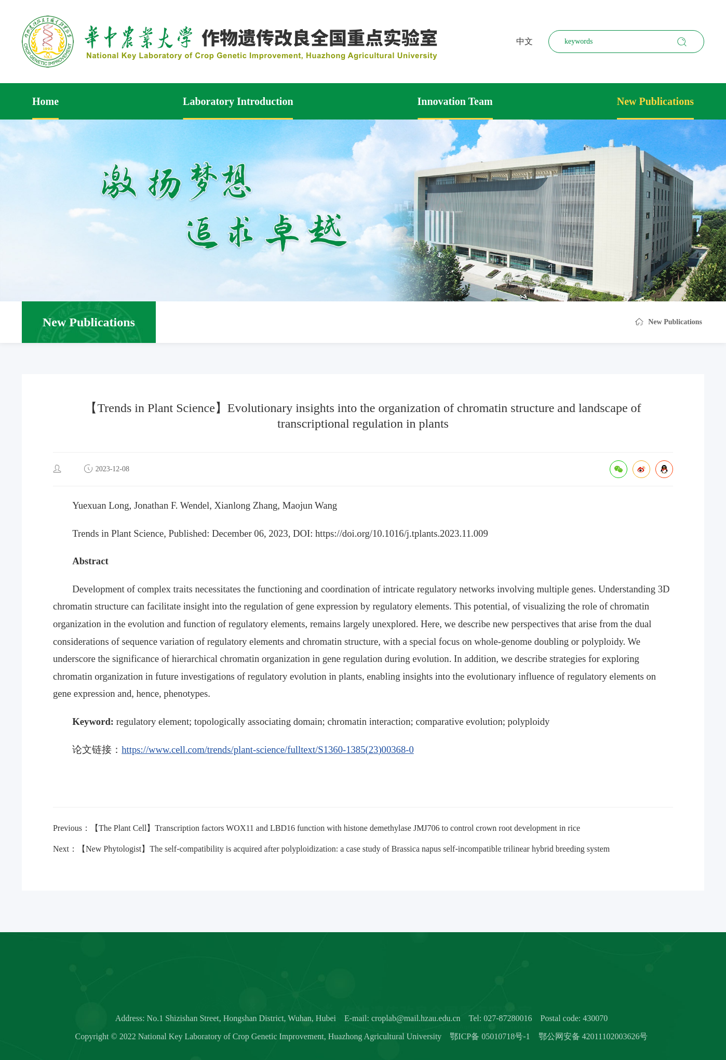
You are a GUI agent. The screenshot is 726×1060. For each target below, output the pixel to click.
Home (45, 101)
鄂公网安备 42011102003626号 (593, 1040)
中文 (524, 41)
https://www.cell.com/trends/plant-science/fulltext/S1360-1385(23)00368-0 (268, 749)
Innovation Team (455, 101)
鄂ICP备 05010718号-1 (490, 1040)
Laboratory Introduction (238, 101)
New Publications (655, 101)
